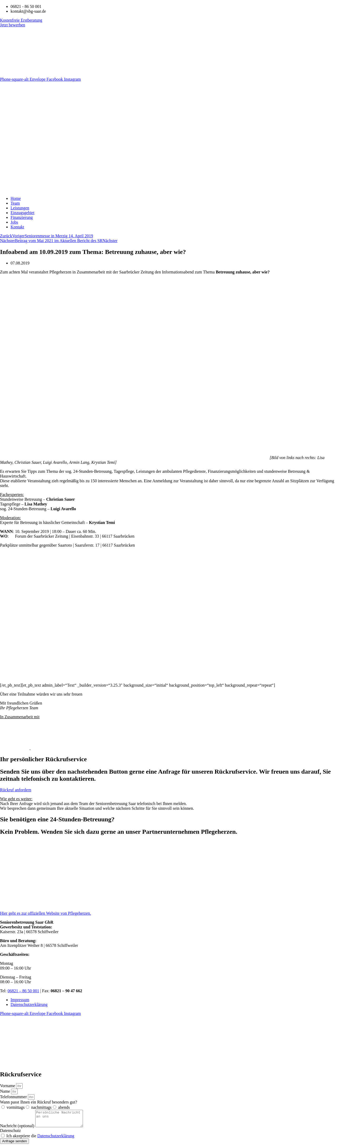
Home (16, 198)
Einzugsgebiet (22, 212)
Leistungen (20, 208)
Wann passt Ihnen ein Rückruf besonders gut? (38, 1102)
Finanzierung (22, 217)
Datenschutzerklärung (29, 1004)
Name (5, 1091)
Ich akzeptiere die (40, 1139)
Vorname (8, 1085)
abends (64, 1107)
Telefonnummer (14, 1097)
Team (15, 203)
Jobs (14, 222)
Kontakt (17, 227)
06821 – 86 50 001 (23, 991)
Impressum (20, 999)
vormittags (15, 1107)
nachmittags (41, 1107)
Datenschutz (10, 1133)
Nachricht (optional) (17, 1129)
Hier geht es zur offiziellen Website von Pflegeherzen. (45, 913)
